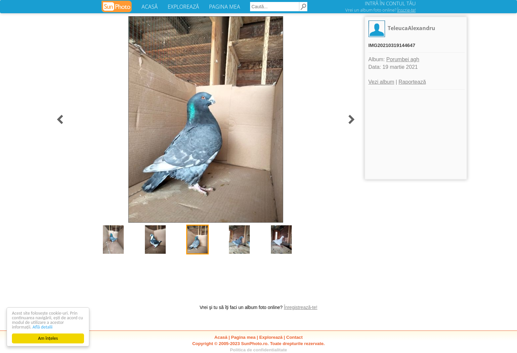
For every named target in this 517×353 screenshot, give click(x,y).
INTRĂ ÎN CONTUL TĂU (390, 3)
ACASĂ (150, 6)
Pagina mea (243, 337)
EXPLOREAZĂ (183, 6)
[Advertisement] (415, 134)
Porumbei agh (402, 59)
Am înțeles (48, 338)
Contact (294, 337)
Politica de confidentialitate (258, 349)
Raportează (412, 82)
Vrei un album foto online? (380, 10)
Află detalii (42, 327)
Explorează (270, 337)
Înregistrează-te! (300, 307)
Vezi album (381, 82)
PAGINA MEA (224, 6)
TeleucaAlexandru (411, 28)
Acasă (220, 337)
